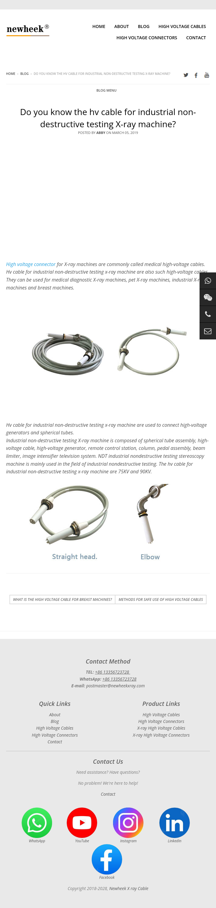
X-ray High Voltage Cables (161, 728)
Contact (196, 37)
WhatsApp (37, 825)
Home (98, 26)
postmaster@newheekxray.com (115, 686)
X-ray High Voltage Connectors (161, 735)
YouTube (82, 825)
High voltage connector (30, 264)
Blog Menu (107, 90)
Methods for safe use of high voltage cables (161, 599)
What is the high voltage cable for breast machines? (62, 599)
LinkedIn (174, 825)
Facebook (107, 862)
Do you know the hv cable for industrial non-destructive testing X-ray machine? (108, 117)
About (121, 26)
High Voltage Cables (182, 26)
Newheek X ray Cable (128, 888)
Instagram (128, 825)
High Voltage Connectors (146, 37)
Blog (144, 26)
